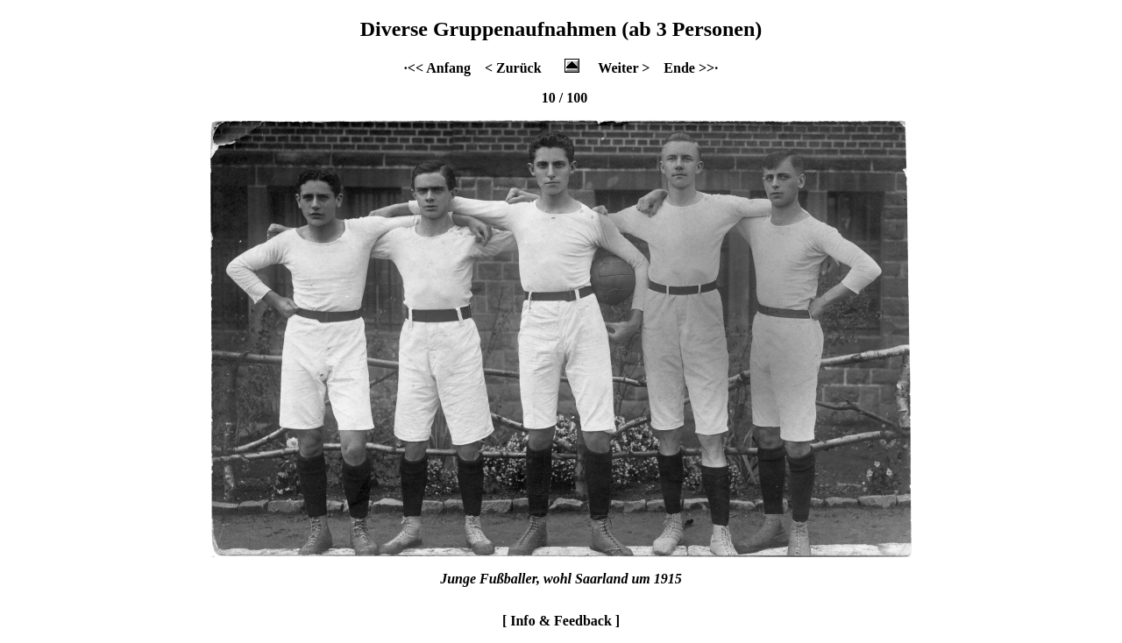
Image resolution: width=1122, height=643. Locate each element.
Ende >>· (691, 67)
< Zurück (513, 67)
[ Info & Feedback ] (561, 620)
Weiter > (624, 67)
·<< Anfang (437, 67)
